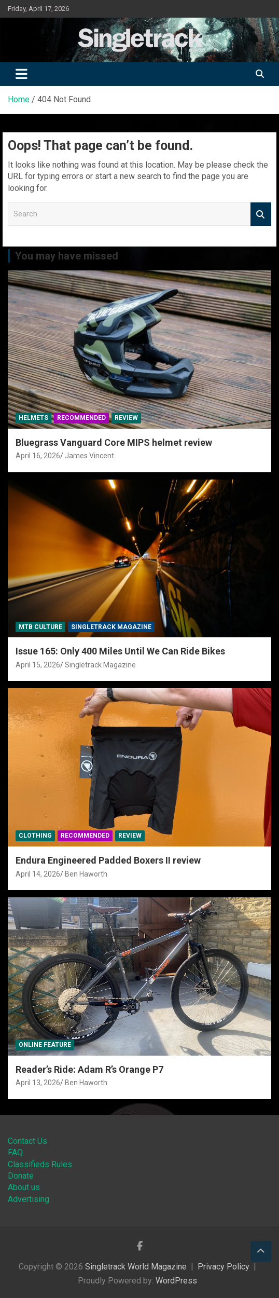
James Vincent (89, 456)
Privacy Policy (223, 1267)
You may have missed (66, 256)
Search (260, 214)
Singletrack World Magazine (136, 1267)
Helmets (33, 417)
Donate (21, 1176)
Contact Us (27, 1141)
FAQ (15, 1152)
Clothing (35, 835)
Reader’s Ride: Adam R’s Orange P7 (89, 1069)
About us (24, 1187)
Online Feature (45, 1044)
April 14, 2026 (38, 874)
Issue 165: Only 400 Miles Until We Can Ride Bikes (120, 651)
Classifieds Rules (40, 1164)
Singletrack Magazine (111, 627)
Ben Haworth (86, 874)
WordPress (176, 1281)
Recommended (81, 417)
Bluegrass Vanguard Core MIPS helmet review (114, 442)
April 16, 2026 (38, 456)
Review (126, 417)
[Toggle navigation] (21, 74)
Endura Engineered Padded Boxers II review (108, 860)
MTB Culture (40, 627)
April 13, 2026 (38, 1082)
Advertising (28, 1199)
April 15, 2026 (38, 665)
